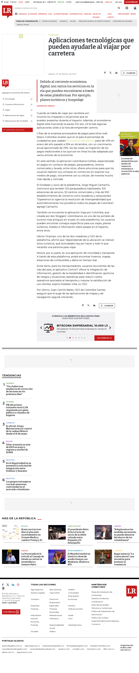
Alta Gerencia (55, 589)
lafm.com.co (108, 649)
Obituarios (54, 618)
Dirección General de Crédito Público (94, 21)
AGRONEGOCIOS (76, 14)
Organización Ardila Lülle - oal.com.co (126, 647)
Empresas (35, 606)
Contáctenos (97, 602)
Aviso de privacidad (100, 605)
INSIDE (133, 14)
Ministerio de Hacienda (122, 21)
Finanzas (34, 609)
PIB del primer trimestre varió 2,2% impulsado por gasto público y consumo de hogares (17, 410)
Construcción (74, 526)
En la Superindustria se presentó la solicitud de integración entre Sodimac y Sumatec (18, 467)
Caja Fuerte (54, 593)
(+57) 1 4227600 (9, 603)
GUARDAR (129, 73)
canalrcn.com (64, 649)
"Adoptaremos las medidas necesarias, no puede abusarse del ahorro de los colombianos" (125, 534)
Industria (10, 460)
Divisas (73, 21)
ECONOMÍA (32, 14)
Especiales (54, 606)
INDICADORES (123, 14)
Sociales (34, 631)
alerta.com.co (8, 652)
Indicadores (36, 615)
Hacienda (10, 383)
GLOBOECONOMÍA (61, 14)
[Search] (119, 8)
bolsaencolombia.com (100, 646)
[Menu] (16, 14)
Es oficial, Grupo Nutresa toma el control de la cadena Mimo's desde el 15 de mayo (19, 430)
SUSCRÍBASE (131, 2)
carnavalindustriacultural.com (42, 649)
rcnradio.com (78, 649)
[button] (40, 328)
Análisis (71, 589)
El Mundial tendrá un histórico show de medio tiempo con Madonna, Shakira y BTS (79, 559)
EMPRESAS (42, 14)
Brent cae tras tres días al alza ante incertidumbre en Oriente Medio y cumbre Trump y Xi (31, 534)
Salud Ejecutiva (74, 625)
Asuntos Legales (38, 593)
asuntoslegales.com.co (12, 646)
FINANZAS (23, 14)
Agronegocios (37, 589)
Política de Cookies (100, 618)
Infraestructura (55, 615)
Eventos (71, 606)
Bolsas (9, 441)
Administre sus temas (13, 130)
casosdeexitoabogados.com (14, 649)
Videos (52, 631)
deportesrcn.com (24, 652)
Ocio (70, 618)
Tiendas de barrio (49, 21)
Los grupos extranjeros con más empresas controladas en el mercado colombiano (18, 485)
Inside (70, 615)
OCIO (50, 14)
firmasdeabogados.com (77, 646)
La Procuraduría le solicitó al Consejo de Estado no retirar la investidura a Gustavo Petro (32, 559)
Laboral (117, 526)
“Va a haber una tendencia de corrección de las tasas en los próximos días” (19, 390)
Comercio (63, 21)
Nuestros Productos (100, 598)
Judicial (24, 551)
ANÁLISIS (87, 14)
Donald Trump (23, 25)
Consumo (118, 551)
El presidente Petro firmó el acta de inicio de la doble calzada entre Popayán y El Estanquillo (78, 536)
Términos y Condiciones (102, 608)
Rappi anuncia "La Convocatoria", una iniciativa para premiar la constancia (124, 559)
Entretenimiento (75, 551)
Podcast (34, 625)
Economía (72, 599)
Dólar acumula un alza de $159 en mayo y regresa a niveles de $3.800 (18, 448)
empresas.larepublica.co (53, 646)
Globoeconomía (75, 609)
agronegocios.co (32, 646)
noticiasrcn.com (94, 649)
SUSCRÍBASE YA (104, 338)
